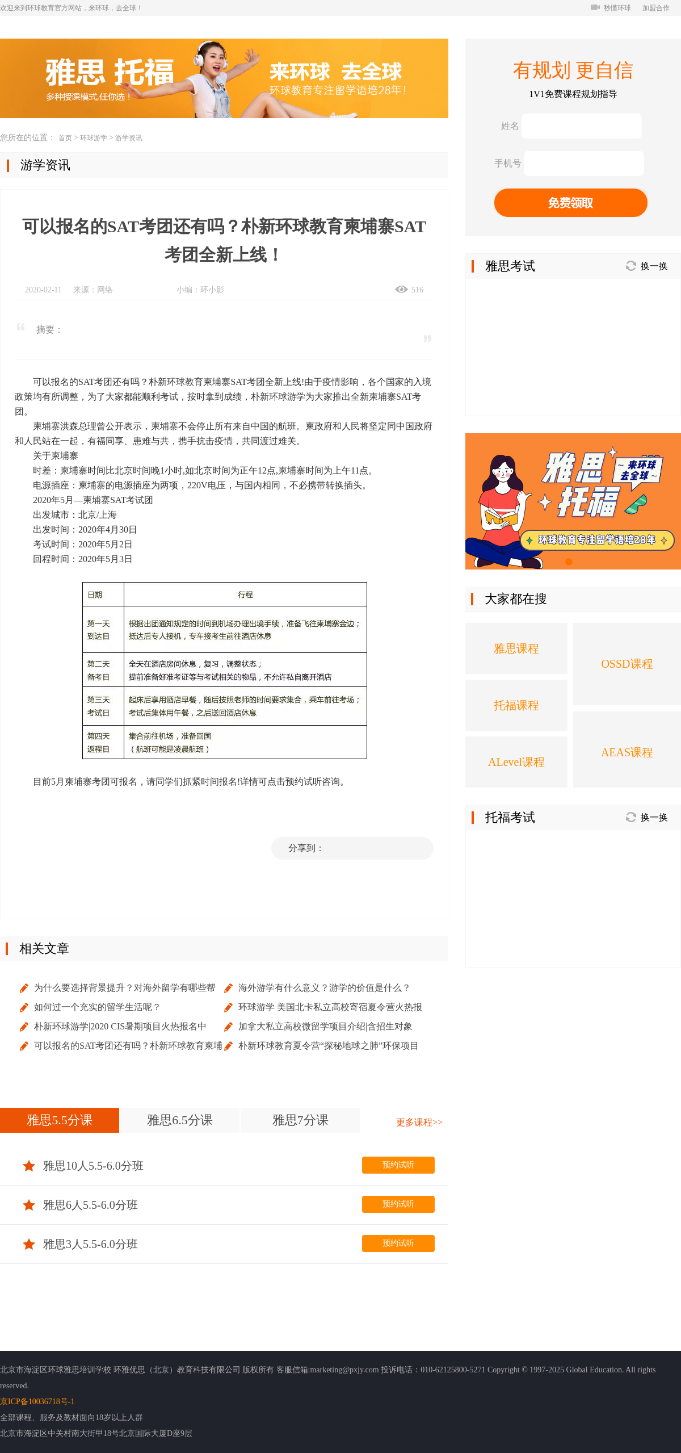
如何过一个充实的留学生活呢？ (97, 1007)
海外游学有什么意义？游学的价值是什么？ (324, 988)
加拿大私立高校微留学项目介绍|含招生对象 (325, 1026)
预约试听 (398, 1165)
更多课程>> (419, 1122)
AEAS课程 (627, 752)
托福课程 (516, 705)
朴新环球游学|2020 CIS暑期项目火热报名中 (120, 1026)
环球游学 (93, 138)
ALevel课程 (516, 762)
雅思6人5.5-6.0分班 (80, 1205)
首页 (65, 138)
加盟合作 (656, 8)
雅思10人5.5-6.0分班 (83, 1165)
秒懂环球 (611, 8)
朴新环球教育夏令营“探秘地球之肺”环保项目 (328, 1045)
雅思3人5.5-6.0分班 (80, 1244)
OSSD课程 (627, 664)
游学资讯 (128, 138)
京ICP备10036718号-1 (37, 1401)
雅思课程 (516, 648)
